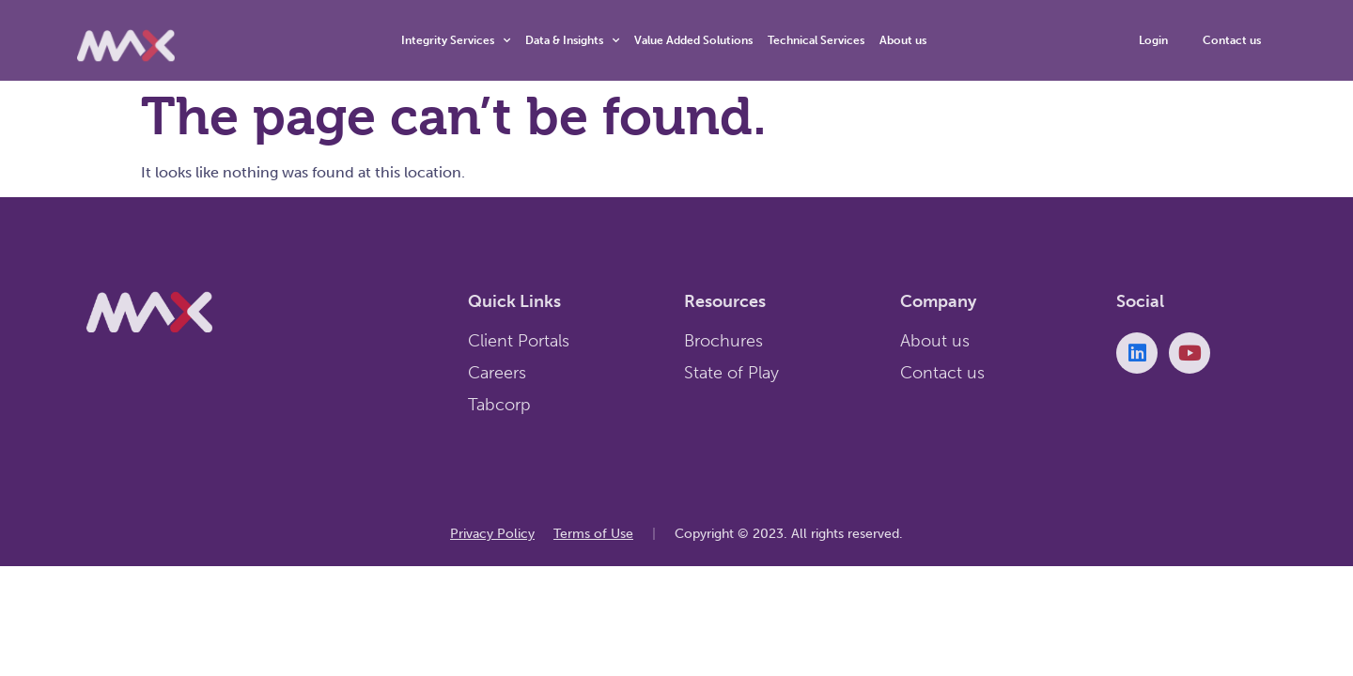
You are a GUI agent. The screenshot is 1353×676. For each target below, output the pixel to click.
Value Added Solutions (693, 40)
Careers (497, 372)
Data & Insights (572, 40)
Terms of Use (593, 534)
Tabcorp (499, 404)
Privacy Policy (492, 534)
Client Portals (518, 340)
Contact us (942, 372)
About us (902, 40)
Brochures (723, 340)
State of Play (731, 372)
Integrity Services (455, 40)
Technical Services (816, 40)
